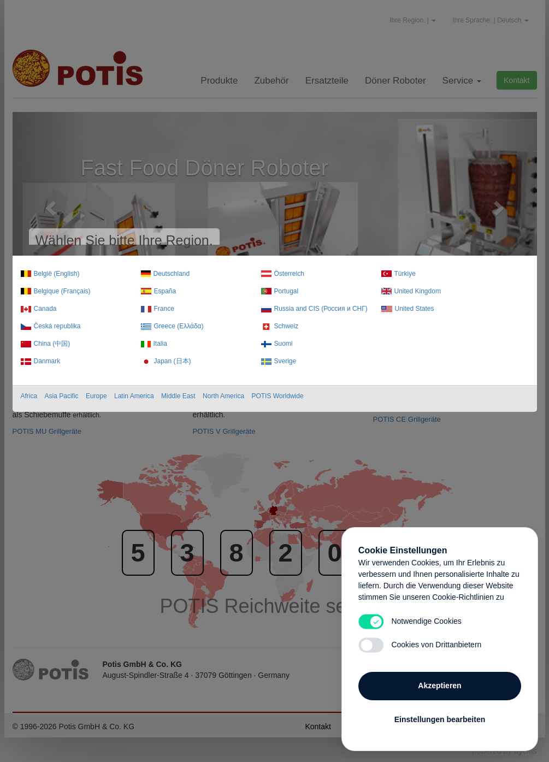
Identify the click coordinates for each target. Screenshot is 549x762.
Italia (160, 343)
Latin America (134, 396)
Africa (29, 396)
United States (414, 308)
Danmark (47, 361)
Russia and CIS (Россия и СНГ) (321, 308)
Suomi (283, 343)
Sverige (285, 361)
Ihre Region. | (412, 20)
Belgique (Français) (62, 291)
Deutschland (172, 273)
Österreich (289, 273)
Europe (96, 396)
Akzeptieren (439, 685)
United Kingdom (417, 291)
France (164, 308)
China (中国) (52, 343)
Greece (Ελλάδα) (179, 326)
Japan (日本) (172, 361)
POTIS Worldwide (277, 396)
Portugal (286, 291)
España (165, 291)
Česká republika (57, 326)
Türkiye (405, 273)
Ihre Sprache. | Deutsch (490, 20)
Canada (45, 308)
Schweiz (286, 326)
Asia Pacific (62, 396)
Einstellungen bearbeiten (439, 719)
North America (223, 396)
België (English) (57, 273)
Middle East (178, 396)
